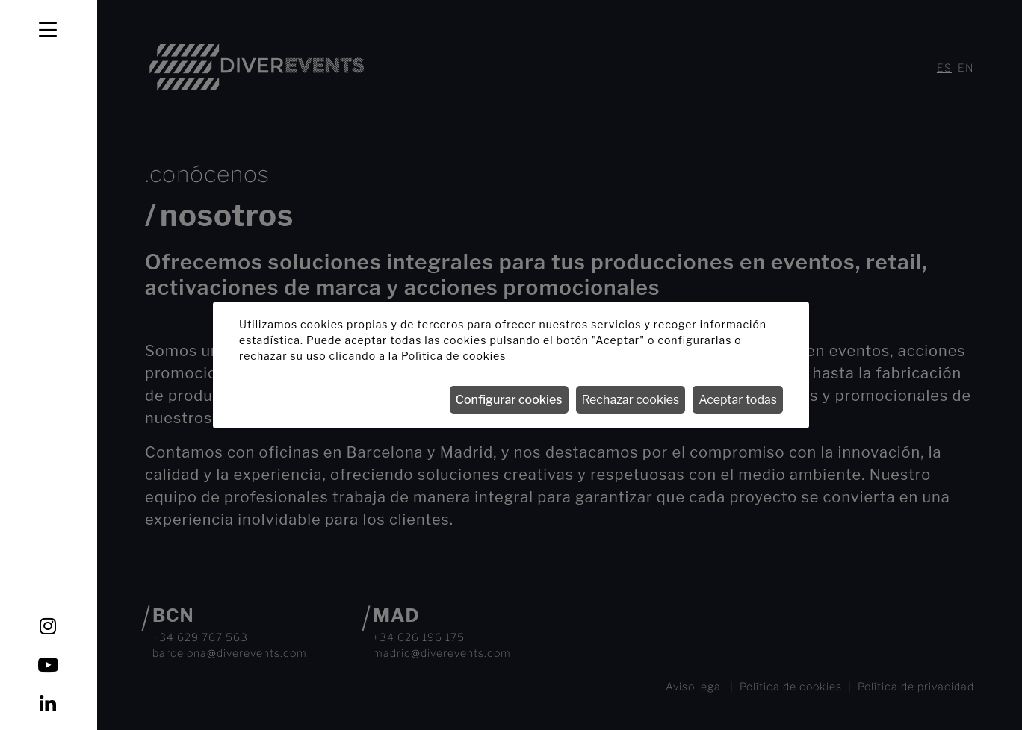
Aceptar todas (738, 400)
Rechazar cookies (631, 400)
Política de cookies (454, 355)
